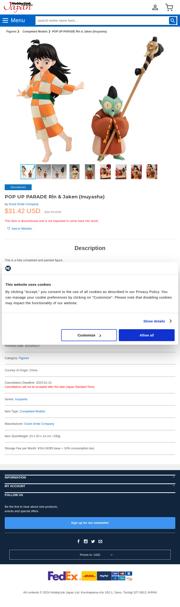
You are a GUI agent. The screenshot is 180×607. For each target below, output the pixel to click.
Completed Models (35, 31)
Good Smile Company (23, 204)
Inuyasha (21, 399)
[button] (166, 44)
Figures (11, 31)
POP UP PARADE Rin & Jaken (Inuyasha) (79, 31)
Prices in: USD (90, 555)
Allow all (146, 335)
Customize (89, 335)
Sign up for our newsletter (90, 523)
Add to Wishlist (19, 228)
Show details (154, 321)
